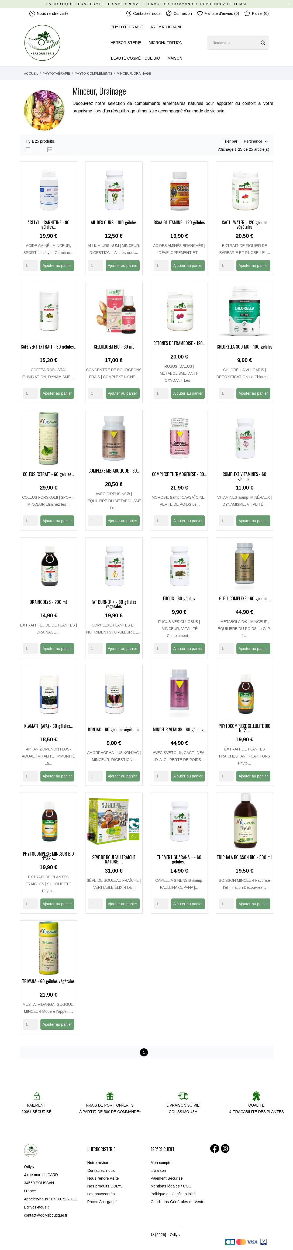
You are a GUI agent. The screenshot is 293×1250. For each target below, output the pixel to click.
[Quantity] (30, 265)
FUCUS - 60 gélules (179, 599)
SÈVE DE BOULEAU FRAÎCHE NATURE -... (113, 860)
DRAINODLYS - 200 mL (48, 602)
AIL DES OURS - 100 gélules (114, 223)
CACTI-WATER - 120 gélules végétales (244, 225)
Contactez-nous (143, 13)
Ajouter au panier (57, 265)
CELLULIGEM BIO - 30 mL (114, 347)
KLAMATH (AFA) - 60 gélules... (48, 726)
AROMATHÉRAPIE (166, 27)
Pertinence (253, 141)
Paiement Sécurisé (167, 1178)
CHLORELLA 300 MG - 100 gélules (245, 347)
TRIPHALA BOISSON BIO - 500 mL (244, 857)
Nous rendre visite (103, 1178)
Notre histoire (99, 1163)
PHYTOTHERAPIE (127, 27)
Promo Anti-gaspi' (102, 1202)
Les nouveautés (101, 1194)
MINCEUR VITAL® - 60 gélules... (179, 730)
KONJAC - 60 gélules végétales (113, 730)
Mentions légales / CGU (171, 1186)
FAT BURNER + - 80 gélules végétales (114, 604)
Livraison (158, 1170)
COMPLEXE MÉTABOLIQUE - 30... (113, 471)
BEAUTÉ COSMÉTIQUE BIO (135, 58)
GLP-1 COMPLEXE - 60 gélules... (244, 599)
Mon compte (161, 1163)
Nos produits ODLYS (105, 1186)
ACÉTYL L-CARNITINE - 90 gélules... (48, 225)
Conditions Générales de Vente (177, 1202)
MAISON (175, 58)
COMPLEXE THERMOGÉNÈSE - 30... (179, 474)
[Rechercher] (238, 43)
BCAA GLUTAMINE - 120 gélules (179, 223)
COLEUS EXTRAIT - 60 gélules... (48, 474)
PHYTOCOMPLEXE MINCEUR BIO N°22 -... (48, 856)
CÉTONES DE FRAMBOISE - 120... (179, 343)
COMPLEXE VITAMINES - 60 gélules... (244, 477)
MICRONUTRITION (165, 42)
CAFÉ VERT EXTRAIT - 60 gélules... (48, 347)
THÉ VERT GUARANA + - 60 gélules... (179, 860)
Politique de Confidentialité (173, 1194)
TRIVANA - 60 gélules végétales (48, 981)
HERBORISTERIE (126, 42)
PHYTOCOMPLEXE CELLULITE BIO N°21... (244, 729)
